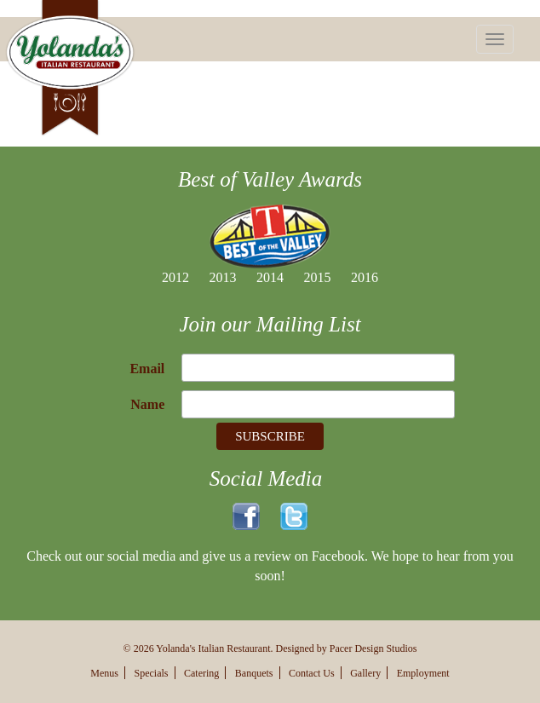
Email (146, 368)
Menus (104, 673)
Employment (423, 673)
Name (147, 404)
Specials (152, 673)
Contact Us (312, 673)
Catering (201, 673)
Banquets (254, 673)
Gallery (365, 673)
